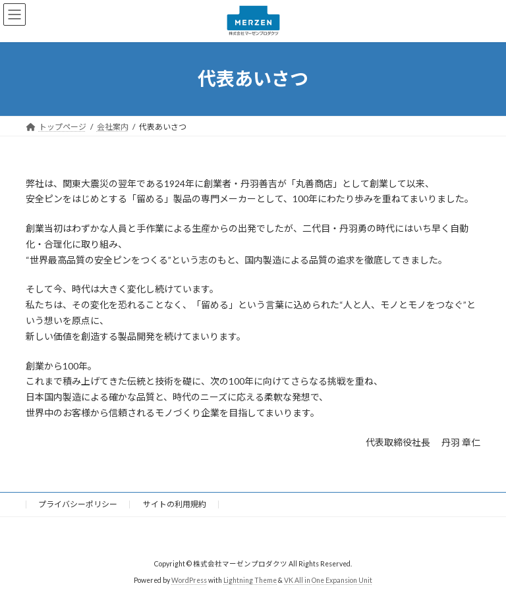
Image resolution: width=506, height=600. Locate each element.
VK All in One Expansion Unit (328, 580)
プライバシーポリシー (77, 504)
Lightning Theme (250, 580)
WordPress (189, 580)
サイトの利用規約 (174, 504)
